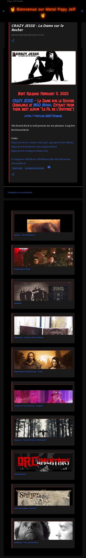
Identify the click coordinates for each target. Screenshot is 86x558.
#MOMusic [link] (30, 159)
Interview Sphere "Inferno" (25, 508)
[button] (12, 41)
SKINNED (18, 303)
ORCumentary (20, 474)
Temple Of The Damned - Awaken (28, 406)
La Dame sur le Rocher (34, 168)
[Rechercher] (82, 11)
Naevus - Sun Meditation (24, 235)
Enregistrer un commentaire (20, 192)
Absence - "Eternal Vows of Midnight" (30, 440)
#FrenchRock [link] (18, 163)
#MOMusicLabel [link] (45, 159)
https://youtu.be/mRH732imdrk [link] (43, 116)
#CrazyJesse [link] (17, 159)
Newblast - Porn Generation (26, 543)
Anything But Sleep (22, 269)
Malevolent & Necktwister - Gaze (28, 372)
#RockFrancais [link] (62, 159)
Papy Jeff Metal (15, 1)
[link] (22, 100)
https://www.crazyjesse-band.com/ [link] (29, 151)
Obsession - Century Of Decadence (29, 337)
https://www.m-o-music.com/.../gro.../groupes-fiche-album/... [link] (42, 142)
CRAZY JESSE (17, 168)
